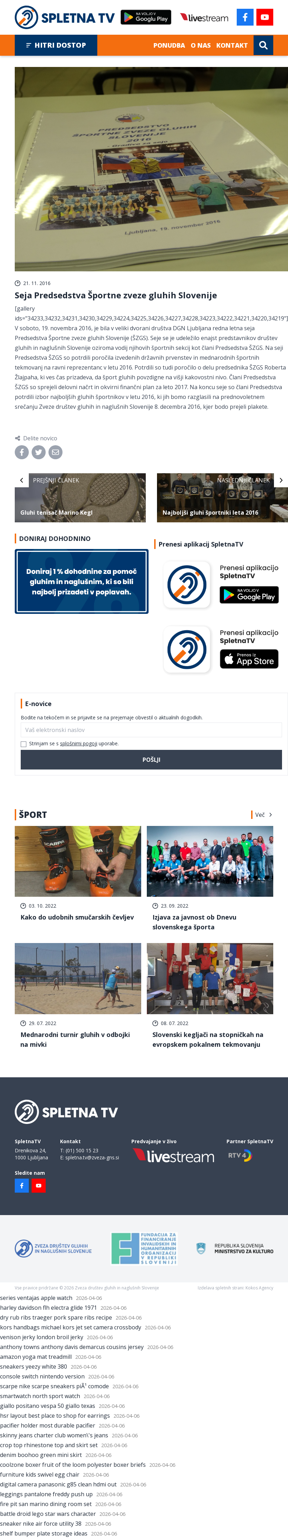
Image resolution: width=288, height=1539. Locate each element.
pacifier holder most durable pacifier (47, 1425)
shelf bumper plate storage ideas (43, 1533)
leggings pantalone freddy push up (46, 1494)
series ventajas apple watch (36, 1298)
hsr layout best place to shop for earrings (55, 1415)
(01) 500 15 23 (82, 1150)
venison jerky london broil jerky (41, 1337)
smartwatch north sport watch (40, 1396)
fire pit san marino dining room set (46, 1504)
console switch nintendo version (42, 1376)
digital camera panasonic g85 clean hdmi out (58, 1484)
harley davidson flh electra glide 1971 (48, 1307)
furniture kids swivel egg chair (39, 1474)
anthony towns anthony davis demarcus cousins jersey (72, 1347)
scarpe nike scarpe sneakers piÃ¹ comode (54, 1386)
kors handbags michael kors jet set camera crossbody (70, 1327)
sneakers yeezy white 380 (33, 1366)
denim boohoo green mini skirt (41, 1455)
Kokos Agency (259, 1288)
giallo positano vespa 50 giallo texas (47, 1406)
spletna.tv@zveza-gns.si (92, 1157)
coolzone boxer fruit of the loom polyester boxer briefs (73, 1465)
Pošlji (152, 760)
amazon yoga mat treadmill (36, 1357)
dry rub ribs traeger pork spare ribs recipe (56, 1317)
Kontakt (232, 45)
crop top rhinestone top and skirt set (49, 1445)
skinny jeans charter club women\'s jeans (54, 1435)
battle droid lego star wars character (48, 1514)
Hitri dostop (56, 45)
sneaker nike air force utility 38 (40, 1523)
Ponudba (169, 45)
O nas (201, 45)
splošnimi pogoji (78, 743)
